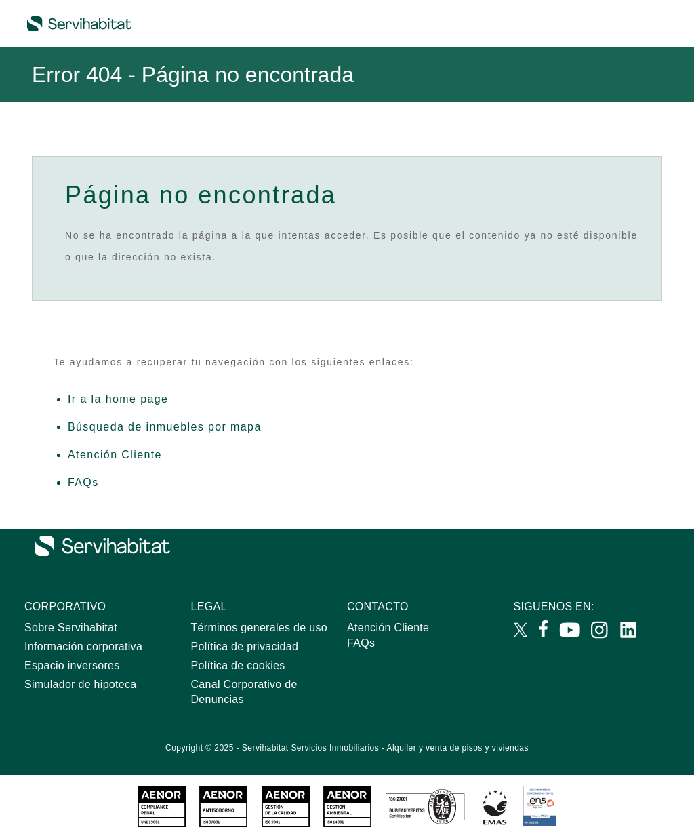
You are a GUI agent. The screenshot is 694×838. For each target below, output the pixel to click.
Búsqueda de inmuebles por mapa (165, 427)
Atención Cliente (115, 454)
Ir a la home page (118, 399)
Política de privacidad (245, 646)
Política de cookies (238, 665)
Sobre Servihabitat (70, 627)
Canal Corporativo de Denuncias (244, 692)
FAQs (83, 482)
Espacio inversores (72, 665)
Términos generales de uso (259, 627)
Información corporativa (83, 646)
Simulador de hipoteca (80, 684)
